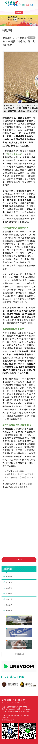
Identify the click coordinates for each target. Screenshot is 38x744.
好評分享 (9, 599)
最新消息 (9, 576)
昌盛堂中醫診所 (14, 154)
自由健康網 (26, 484)
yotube (20, 8)
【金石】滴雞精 (10, 477)
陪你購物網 (19, 654)
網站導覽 (26, 711)
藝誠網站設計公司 (8, 720)
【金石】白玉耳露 (25, 474)
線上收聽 (23, 8)
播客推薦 (9, 594)
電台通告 (9, 605)
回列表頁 (19, 560)
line (17, 8)
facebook (13, 8)
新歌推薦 (9, 611)
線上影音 (9, 588)
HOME (19, 4)
